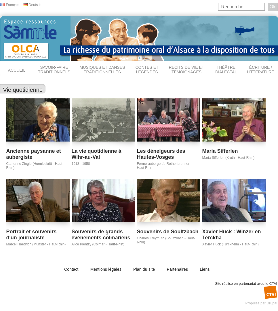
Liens (205, 269)
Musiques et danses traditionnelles (102, 69)
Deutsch (35, 5)
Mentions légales (105, 269)
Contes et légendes (146, 69)
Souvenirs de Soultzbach (168, 231)
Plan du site (144, 269)
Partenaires (177, 269)
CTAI (273, 284)
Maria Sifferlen (220, 151)
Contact (71, 269)
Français (12, 5)
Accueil (17, 70)
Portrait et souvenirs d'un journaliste (31, 235)
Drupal (271, 303)
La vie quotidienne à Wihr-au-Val (96, 154)
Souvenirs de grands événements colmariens (101, 235)
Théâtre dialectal (226, 69)
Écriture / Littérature (260, 69)
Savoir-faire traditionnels (54, 69)
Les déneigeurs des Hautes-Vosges (161, 154)
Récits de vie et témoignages (186, 69)
